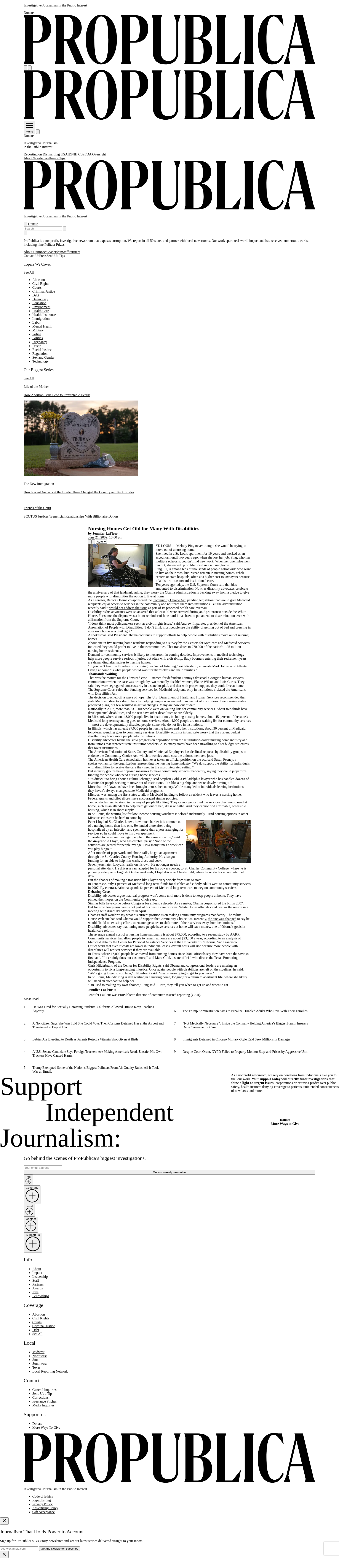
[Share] (89, 541)
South (36, 1360)
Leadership (54, 252)
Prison (36, 346)
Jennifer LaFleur (105, 533)
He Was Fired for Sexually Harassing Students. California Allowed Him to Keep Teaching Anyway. (93, 1009)
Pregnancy (39, 342)
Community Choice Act (169, 600)
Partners (74, 252)
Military (38, 330)
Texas (36, 1367)
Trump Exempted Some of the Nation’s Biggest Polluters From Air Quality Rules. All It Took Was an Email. (95, 1069)
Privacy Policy (42, 1504)
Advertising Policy (45, 1508)
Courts (37, 287)
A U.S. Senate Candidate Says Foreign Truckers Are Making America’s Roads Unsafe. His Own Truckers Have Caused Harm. (97, 1053)
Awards (37, 1288)
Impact (41, 252)
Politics (37, 338)
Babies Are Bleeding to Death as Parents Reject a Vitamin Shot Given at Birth (85, 1039)
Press (42, 256)
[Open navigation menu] (25, 67)
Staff (65, 252)
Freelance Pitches (44, 1401)
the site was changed (222, 919)
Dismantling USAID (57, 154)
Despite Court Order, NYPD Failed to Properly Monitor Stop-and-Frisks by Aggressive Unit (244, 1051)
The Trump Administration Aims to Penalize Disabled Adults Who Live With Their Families (244, 1011)
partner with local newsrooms (189, 240)
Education (39, 303)
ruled (119, 689)
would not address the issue (128, 608)
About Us (30, 252)
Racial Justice (41, 350)
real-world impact (246, 240)
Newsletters (40, 158)
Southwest (39, 1363)
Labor (36, 322)
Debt (35, 295)
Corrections (40, 1397)
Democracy (40, 299)
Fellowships (40, 1296)
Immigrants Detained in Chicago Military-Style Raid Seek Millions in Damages (236, 1039)
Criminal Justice (43, 291)
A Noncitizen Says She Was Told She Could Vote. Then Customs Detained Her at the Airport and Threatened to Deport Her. (98, 1025)
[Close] (4, 1521)
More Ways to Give (285, 1124)
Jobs (35, 1292)
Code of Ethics (42, 1496)
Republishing (41, 1500)
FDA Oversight (95, 154)
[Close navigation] (25, 233)
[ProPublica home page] (169, 1482)
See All (29, 272)
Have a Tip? (57, 158)
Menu (30, 130)
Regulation (40, 353)
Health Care (40, 311)
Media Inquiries (43, 1405)
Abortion (38, 280)
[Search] (30, 67)
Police (36, 334)
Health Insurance (44, 315)
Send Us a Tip (42, 1393)
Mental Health (42, 326)
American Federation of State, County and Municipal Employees (139, 752)
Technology (40, 361)
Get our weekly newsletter (169, 1172)
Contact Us (31, 256)
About (28, 158)
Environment (41, 307)
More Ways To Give (46, 1427)
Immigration (41, 318)
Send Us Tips (55, 256)
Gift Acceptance (43, 1512)
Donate (29, 12)
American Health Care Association (118, 759)
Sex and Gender (43, 357)
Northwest (39, 1356)
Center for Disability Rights (142, 965)
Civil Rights (40, 283)
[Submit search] (64, 228)
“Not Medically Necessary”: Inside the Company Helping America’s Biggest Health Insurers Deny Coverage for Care (245, 1025)
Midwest (38, 1352)
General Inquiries (44, 1390)
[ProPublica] (169, 63)
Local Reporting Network (50, 1371)
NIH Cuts (78, 154)
